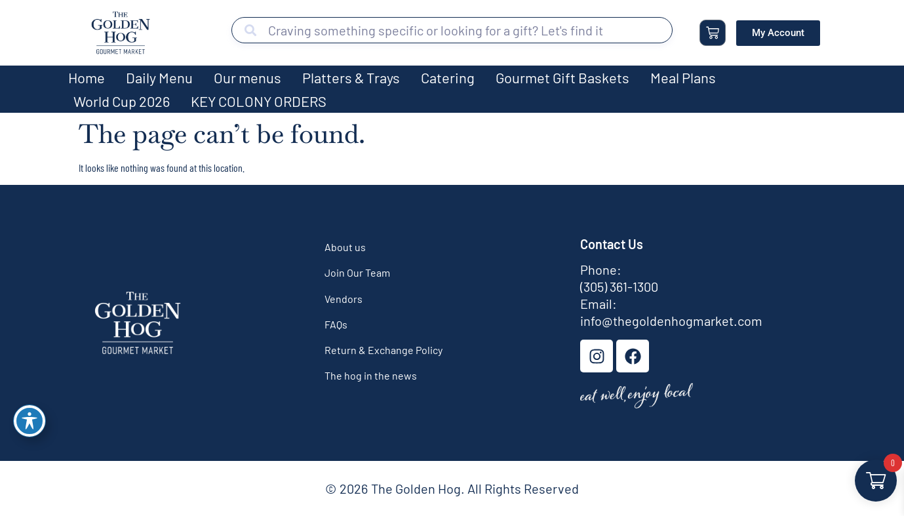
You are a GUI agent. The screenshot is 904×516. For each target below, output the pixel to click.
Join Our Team (357, 272)
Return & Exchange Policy (383, 350)
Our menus (247, 77)
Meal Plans (683, 77)
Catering (448, 77)
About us (345, 247)
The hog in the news (370, 375)
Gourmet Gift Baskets (562, 77)
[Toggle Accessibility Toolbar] (29, 421)
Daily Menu (159, 77)
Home (86, 77)
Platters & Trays (351, 77)
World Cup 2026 (121, 100)
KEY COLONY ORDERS (258, 100)
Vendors (343, 298)
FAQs (335, 324)
